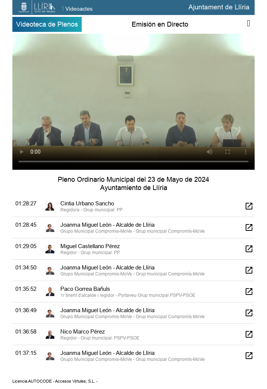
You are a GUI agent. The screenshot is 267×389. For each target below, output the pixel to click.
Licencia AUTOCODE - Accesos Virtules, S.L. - (55, 381)
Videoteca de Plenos (47, 24)
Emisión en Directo (160, 24)
